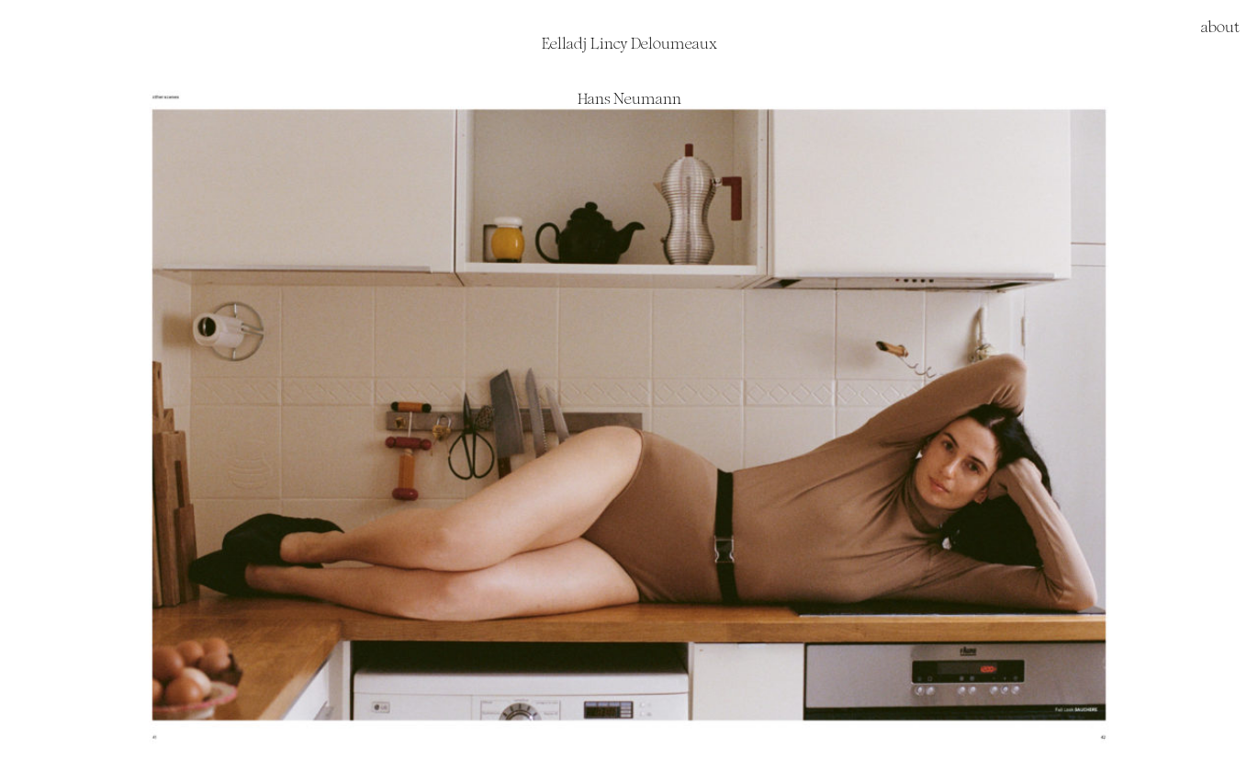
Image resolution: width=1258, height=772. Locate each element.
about (1220, 27)
